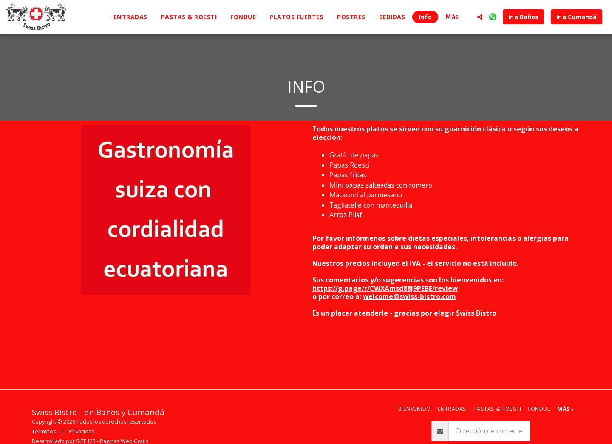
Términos (44, 431)
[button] (480, 17)
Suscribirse (555, 430)
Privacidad (82, 431)
